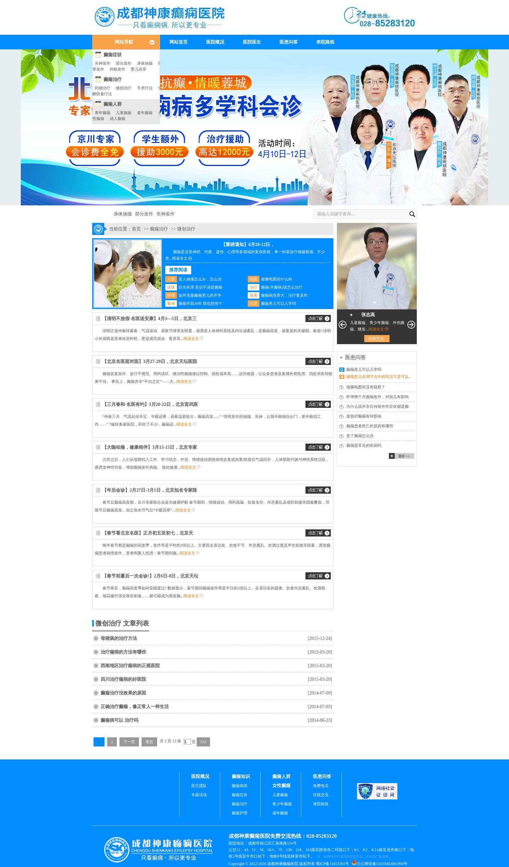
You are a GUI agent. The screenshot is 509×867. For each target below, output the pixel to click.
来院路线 (325, 42)
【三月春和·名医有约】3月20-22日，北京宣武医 (150, 404)
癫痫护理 (239, 813)
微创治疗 (123, 88)
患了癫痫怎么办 (360, 436)
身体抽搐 (145, 63)
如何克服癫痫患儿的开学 (200, 295)
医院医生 (252, 42)
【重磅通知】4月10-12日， (248, 244)
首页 (136, 228)
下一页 (129, 742)
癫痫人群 (113, 104)
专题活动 (199, 795)
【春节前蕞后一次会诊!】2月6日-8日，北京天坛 (150, 576)
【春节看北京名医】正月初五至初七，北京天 (147, 533)
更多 (401, 456)
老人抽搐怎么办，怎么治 (200, 279)
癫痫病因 (239, 785)
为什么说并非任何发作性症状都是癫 (377, 406)
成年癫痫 (280, 813)
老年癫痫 (145, 112)
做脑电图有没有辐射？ (365, 387)
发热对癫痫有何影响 (363, 416)
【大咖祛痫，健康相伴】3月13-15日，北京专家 (149, 447)
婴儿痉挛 (138, 69)
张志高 (368, 314)
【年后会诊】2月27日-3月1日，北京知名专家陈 (149, 490)
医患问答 (288, 42)
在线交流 (376, 338)
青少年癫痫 (282, 804)
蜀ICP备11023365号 (332, 863)
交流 (318, 318)
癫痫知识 (241, 776)
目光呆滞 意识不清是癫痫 (200, 287)
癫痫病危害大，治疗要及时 (284, 295)
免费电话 (321, 785)
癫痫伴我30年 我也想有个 (200, 303)
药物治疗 (102, 88)
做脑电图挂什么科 (276, 279)
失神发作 (102, 63)
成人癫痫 (117, 118)
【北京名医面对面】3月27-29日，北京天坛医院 (149, 361)
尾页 (149, 742)
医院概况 (215, 42)
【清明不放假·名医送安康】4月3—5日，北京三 (149, 318)
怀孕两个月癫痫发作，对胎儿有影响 (377, 397)
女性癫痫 (281, 785)
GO (203, 742)
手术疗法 (145, 88)
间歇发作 (117, 69)
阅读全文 (180, 258)
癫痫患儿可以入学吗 (278, 303)
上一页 (342, 325)
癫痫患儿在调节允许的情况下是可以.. (378, 376)
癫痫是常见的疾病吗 (363, 445)
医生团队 (199, 785)
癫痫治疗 (113, 79)
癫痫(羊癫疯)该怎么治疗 (282, 287)
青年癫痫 (102, 112)
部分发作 (123, 63)
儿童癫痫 (123, 112)
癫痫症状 (113, 54)
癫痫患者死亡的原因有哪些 (369, 426)
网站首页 (178, 42)
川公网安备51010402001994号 (382, 863)
